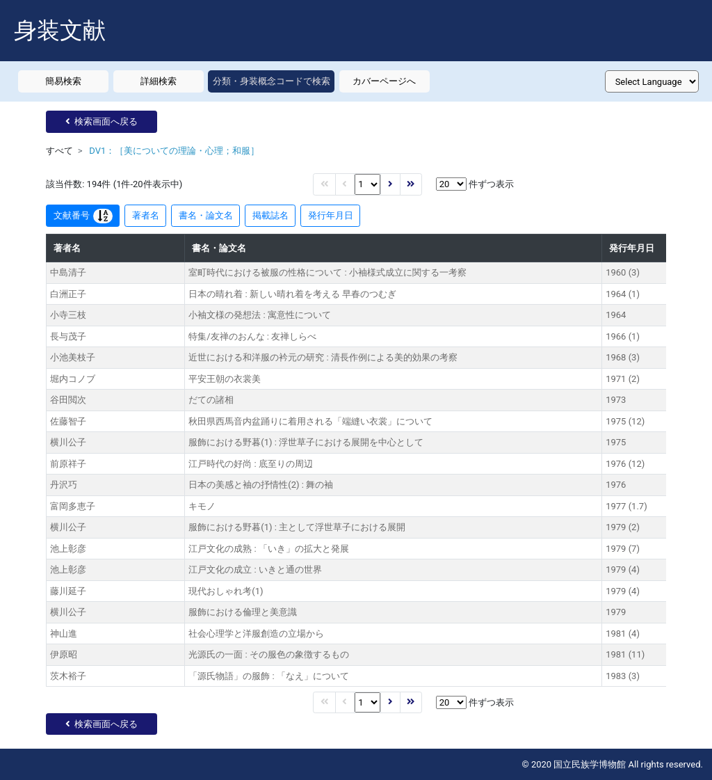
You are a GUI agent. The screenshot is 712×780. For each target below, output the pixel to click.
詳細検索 (158, 81)
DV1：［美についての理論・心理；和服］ (174, 150)
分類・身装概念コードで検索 (271, 81)
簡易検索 (63, 81)
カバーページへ (384, 81)
